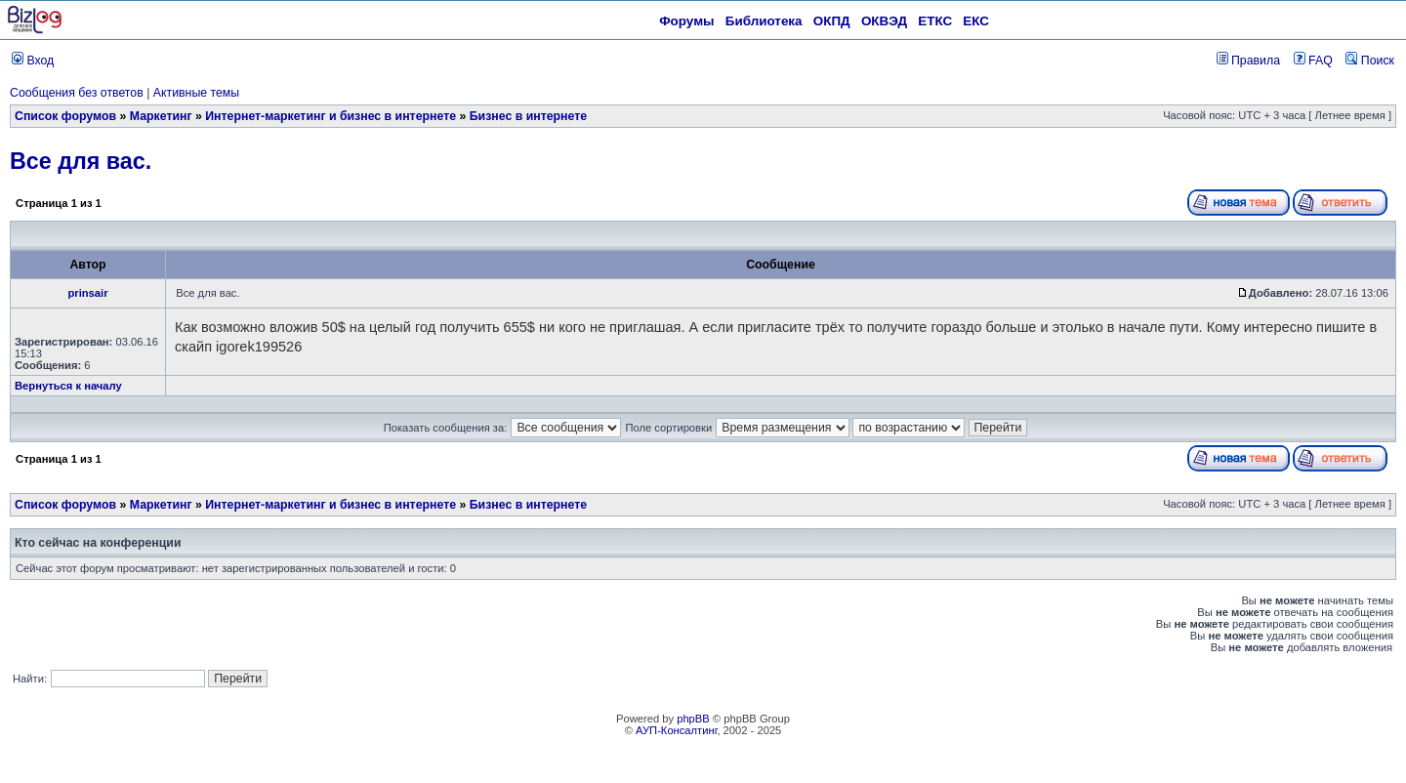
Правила (1248, 60)
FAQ (1313, 60)
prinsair (87, 293)
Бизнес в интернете (528, 116)
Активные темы (196, 93)
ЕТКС (935, 21)
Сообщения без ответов (77, 93)
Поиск (1369, 60)
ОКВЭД (884, 21)
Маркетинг (161, 116)
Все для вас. (80, 161)
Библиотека (764, 21)
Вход (33, 60)
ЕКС (976, 21)
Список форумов (65, 116)
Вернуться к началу (68, 386)
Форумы (686, 21)
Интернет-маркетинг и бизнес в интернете (330, 116)
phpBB (693, 718)
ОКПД (831, 21)
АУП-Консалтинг (676, 730)
